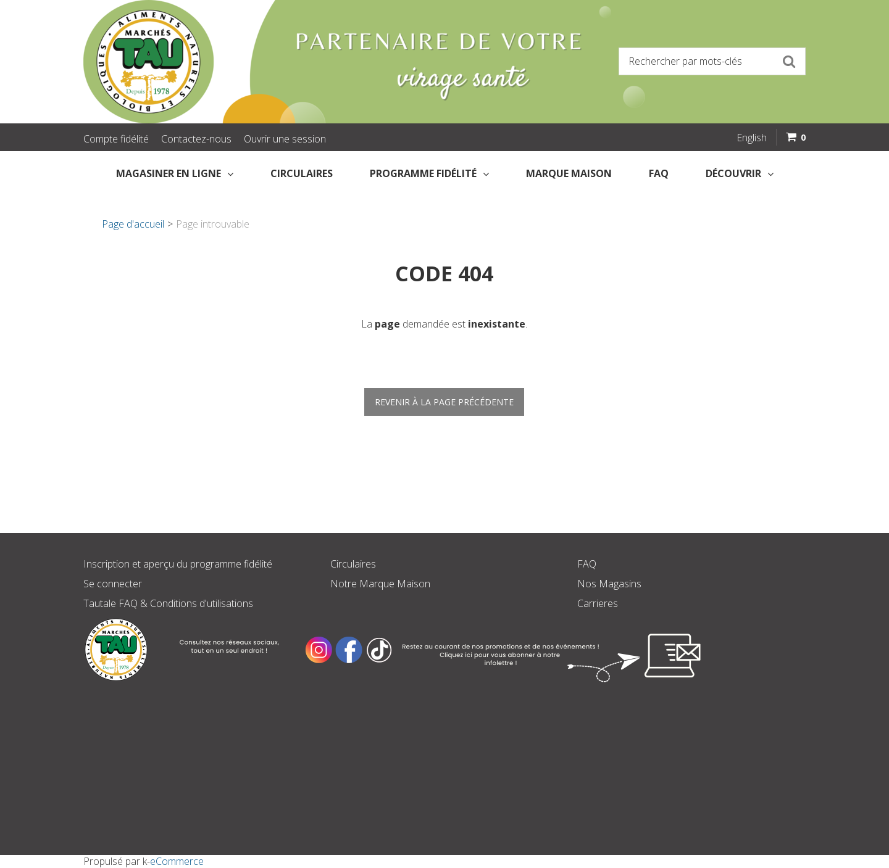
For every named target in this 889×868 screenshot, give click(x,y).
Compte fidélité (116, 139)
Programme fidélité (429, 173)
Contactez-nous (196, 139)
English (752, 137)
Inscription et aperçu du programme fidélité (177, 564)
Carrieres (597, 603)
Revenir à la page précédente (444, 402)
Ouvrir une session (285, 139)
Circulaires (301, 173)
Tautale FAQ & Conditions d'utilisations (168, 603)
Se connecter (112, 583)
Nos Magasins (609, 583)
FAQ (659, 173)
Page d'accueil (133, 224)
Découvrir (740, 173)
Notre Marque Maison (380, 583)
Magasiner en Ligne (174, 173)
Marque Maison (569, 173)
